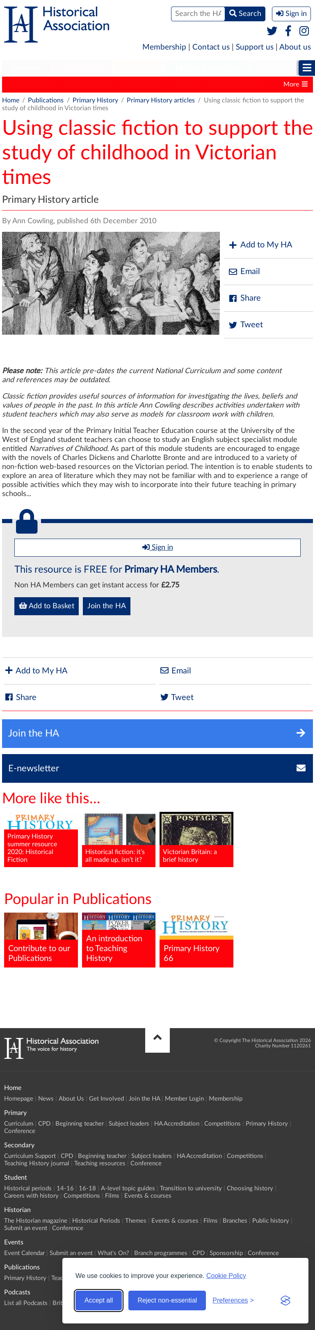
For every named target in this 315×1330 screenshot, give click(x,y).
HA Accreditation (176, 1124)
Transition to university (191, 1188)
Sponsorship (226, 1253)
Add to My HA (260, 245)
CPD (44, 1124)
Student (138, 68)
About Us (71, 1099)
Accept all (98, 1300)
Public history (270, 1221)
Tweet (245, 325)
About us (295, 47)
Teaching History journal (36, 1163)
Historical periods (28, 1188)
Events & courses (147, 1196)
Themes (135, 1221)
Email (244, 271)
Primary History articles (161, 100)
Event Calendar (24, 1253)
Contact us (211, 47)
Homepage (18, 1099)
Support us (255, 47)
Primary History (29, 84)
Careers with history (31, 1196)
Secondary (82, 68)
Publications (46, 100)
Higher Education (207, 68)
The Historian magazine (35, 1221)
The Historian (143, 84)
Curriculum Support (30, 1156)
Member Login (184, 1099)
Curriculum (18, 1124)
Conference (19, 1131)
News (46, 1099)
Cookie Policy (226, 1275)
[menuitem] (27, 68)
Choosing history (250, 1188)
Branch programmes (160, 1253)
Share (244, 298)
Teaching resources (100, 1163)
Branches (235, 1221)
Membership (164, 47)
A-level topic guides (128, 1188)
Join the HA (106, 606)
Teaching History (88, 84)
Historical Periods (96, 1221)
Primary (27, 68)
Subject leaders (129, 1124)
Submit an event (25, 1228)
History (186, 84)
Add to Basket (46, 606)
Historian (277, 68)
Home (10, 100)
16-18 (87, 1188)
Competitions (222, 1124)
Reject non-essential (167, 1300)
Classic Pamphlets (235, 84)
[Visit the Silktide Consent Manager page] (285, 1300)
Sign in (157, 547)
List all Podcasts (26, 1303)
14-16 (65, 1188)
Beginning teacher (79, 1124)
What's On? (113, 1253)
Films (112, 1196)
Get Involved (106, 1099)
